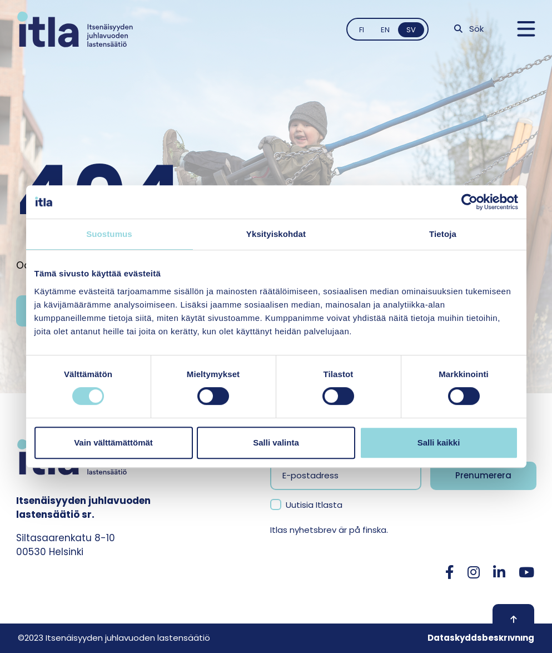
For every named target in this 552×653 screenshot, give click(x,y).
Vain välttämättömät (113, 442)
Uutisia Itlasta (314, 505)
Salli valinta (276, 442)
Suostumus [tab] (109, 234)
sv (411, 29)
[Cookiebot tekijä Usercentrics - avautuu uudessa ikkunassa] (469, 202)
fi (361, 29)
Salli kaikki (438, 442)
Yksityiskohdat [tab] (276, 234)
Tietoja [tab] (442, 234)
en (385, 29)
